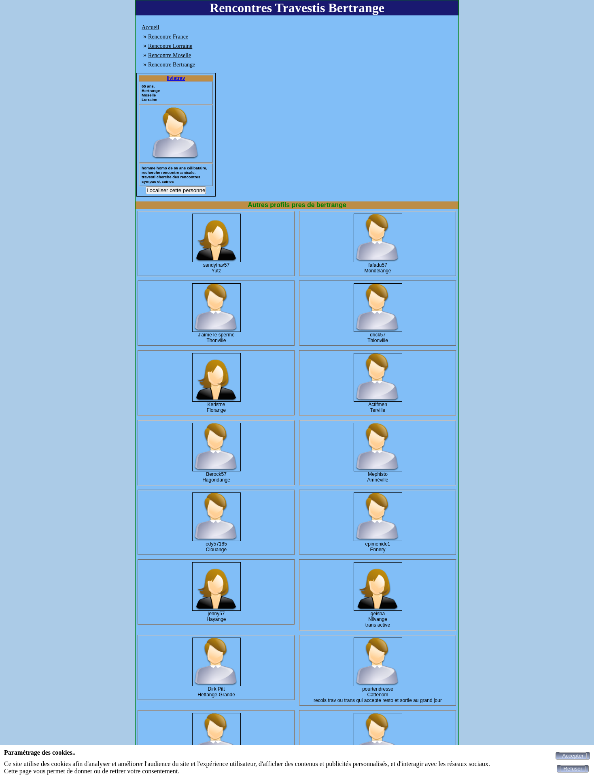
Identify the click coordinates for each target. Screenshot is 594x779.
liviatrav (176, 78)
